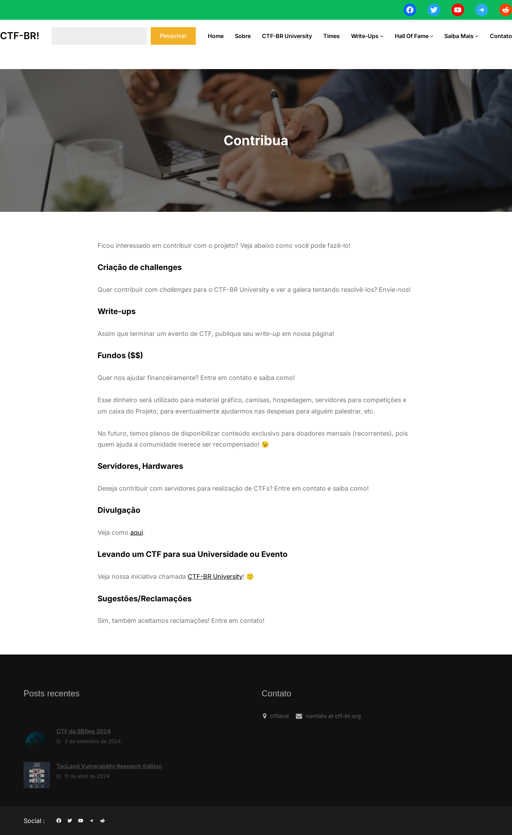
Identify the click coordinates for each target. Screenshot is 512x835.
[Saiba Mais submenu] (477, 36)
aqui (136, 532)
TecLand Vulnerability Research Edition (109, 784)
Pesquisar (173, 35)
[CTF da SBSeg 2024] (37, 760)
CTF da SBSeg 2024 (83, 749)
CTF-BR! (19, 36)
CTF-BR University (215, 576)
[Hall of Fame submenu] (431, 36)
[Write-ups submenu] (381, 36)
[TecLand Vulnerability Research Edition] (37, 795)
